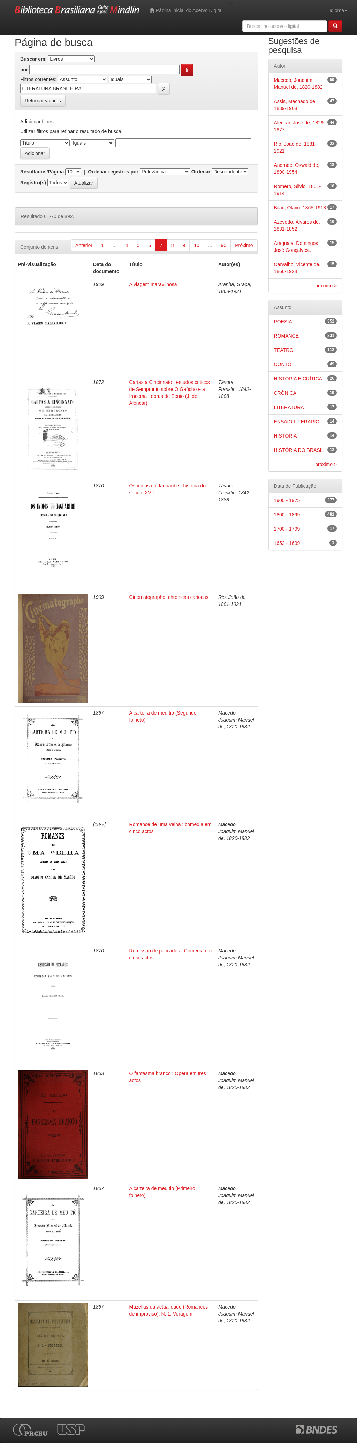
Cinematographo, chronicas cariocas (168, 597)
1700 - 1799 (287, 529)
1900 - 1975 (287, 500)
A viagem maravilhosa (153, 284)
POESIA (283, 321)
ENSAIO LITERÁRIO (297, 421)
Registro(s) (33, 182)
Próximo (244, 245)
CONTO (282, 364)
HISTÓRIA (285, 436)
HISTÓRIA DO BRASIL (299, 450)
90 (224, 245)
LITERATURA (289, 407)
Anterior (83, 245)
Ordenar (200, 172)
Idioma (338, 10)
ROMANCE (286, 336)
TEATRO (284, 350)
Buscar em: (33, 59)
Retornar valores (43, 100)
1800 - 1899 (287, 514)
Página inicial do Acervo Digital (186, 10)
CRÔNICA (285, 393)
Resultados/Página (42, 172)
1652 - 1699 (287, 543)
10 (196, 245)
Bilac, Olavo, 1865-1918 (300, 207)
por (24, 69)
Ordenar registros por (113, 172)
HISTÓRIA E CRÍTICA (298, 378)
